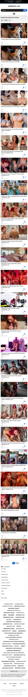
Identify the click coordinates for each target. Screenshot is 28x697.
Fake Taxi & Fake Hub (10, 0)
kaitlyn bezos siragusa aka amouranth (14, 652)
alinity (23, 646)
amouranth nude (8, 628)
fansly (14, 631)
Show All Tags (14, 671)
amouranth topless (14, 639)
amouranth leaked (20, 668)
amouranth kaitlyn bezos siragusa (13, 641)
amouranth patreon (8, 661)
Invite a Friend (13, 683)
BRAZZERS (18, 2)
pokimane (11, 615)
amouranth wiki (19, 617)
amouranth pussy (19, 606)
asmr (4, 615)
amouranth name (10, 626)
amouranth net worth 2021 (13, 610)
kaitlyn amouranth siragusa (14, 637)
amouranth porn (7, 663)
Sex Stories (11, 2)
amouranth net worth (13, 635)
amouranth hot (20, 628)
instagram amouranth (19, 643)
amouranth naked (21, 661)
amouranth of (17, 619)
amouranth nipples (19, 663)
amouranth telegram (13, 659)
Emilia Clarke (13, 588)
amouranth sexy (8, 617)
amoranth (16, 646)
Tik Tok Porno (19, 0)
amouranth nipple (8, 604)
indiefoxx (20, 666)
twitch (19, 626)
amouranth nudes (6, 643)
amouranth (22, 631)
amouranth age (7, 624)
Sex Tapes (13, 569)
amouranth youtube (7, 606)
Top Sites (5, 598)
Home (4, 683)
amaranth (9, 619)
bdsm (13, 591)
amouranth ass (20, 615)
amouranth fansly (9, 612)
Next (17, 563)
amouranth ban (19, 604)
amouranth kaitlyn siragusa (14, 648)
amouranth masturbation (13, 621)
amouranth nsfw (7, 646)
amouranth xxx (6, 631)
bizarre (13, 593)
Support (22, 683)
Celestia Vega (13, 574)
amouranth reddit (13, 608)
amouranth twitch (7, 655)
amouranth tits (20, 612)
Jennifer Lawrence (13, 582)
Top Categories (6, 566)
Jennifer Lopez (13, 580)
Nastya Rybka (13, 577)
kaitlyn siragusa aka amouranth (13, 633)
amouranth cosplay (10, 666)
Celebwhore (12, 694)
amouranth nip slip (19, 655)
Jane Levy (13, 571)
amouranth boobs (7, 668)
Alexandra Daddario (13, 585)
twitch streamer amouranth (13, 657)
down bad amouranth (14, 650)
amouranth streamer (19, 624)
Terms (14, 685)
